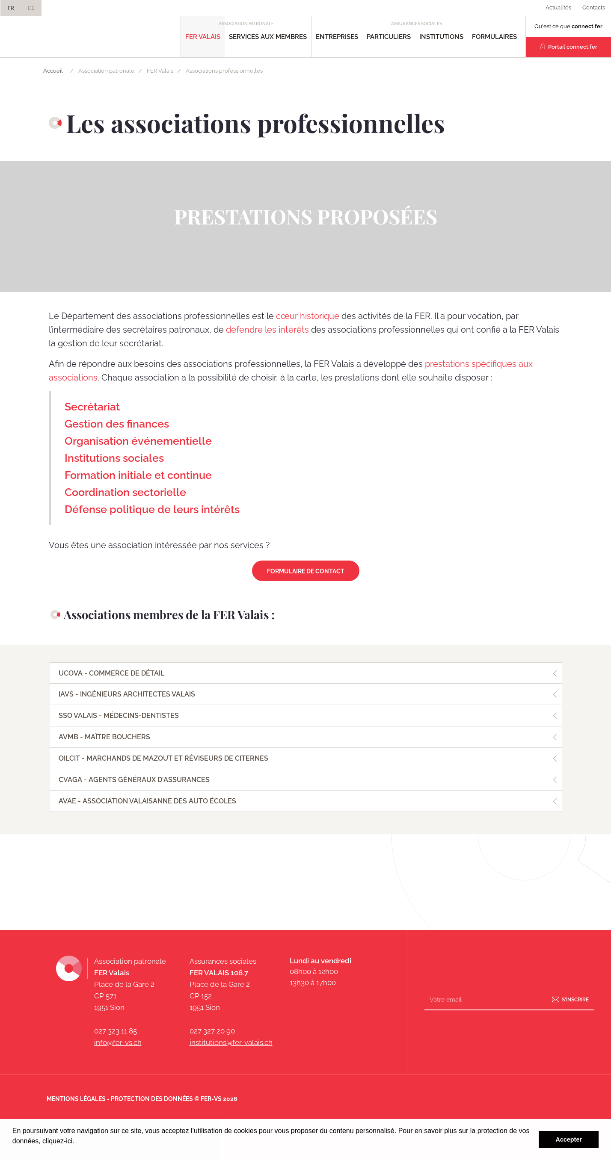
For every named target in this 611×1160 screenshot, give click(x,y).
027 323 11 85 (115, 1031)
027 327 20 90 (212, 1031)
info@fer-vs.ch (118, 1042)
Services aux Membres (268, 37)
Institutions (441, 37)
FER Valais (202, 37)
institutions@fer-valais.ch (231, 1042)
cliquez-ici (57, 1141)
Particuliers (389, 37)
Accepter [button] (568, 1139)
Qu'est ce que (568, 26)
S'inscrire (575, 999)
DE (31, 8)
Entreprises (337, 37)
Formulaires (494, 37)
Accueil (53, 71)
